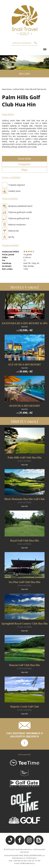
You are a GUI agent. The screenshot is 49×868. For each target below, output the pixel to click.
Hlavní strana (7, 89)
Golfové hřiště (18, 89)
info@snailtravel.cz (27, 863)
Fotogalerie (24, 164)
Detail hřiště (24, 158)
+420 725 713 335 (33, 860)
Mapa (24, 169)
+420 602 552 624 (20, 860)
